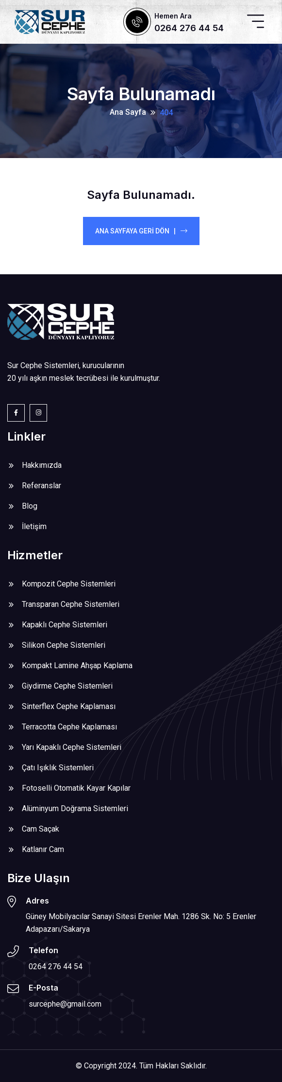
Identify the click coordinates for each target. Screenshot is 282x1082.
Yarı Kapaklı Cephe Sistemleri (71, 747)
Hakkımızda (42, 465)
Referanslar (41, 485)
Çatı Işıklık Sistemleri (58, 767)
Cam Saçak (40, 829)
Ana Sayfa (128, 112)
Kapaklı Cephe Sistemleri (64, 624)
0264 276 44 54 (189, 28)
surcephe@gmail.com (65, 1004)
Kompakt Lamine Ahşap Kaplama (77, 665)
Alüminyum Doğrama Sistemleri (75, 808)
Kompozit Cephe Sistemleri (69, 583)
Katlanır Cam (43, 849)
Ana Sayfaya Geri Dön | (141, 231)
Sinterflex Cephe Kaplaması (69, 706)
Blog (29, 506)
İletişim (34, 526)
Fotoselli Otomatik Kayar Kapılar (76, 788)
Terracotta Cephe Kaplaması (69, 726)
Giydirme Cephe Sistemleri (67, 686)
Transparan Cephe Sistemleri (70, 604)
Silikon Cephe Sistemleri (63, 645)
